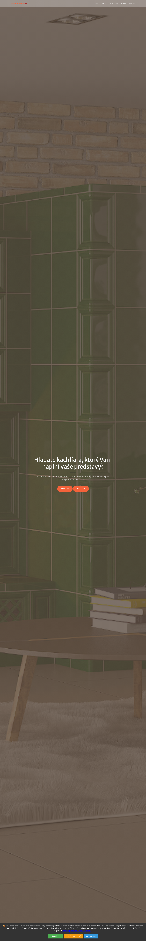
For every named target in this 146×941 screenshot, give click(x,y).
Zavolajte (65, 489)
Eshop (123, 3)
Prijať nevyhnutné (73, 936)
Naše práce (114, 3)
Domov (95, 3)
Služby (103, 3)
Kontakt (132, 3)
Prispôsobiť (91, 936)
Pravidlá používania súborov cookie (76, 931)
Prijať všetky (55, 936)
